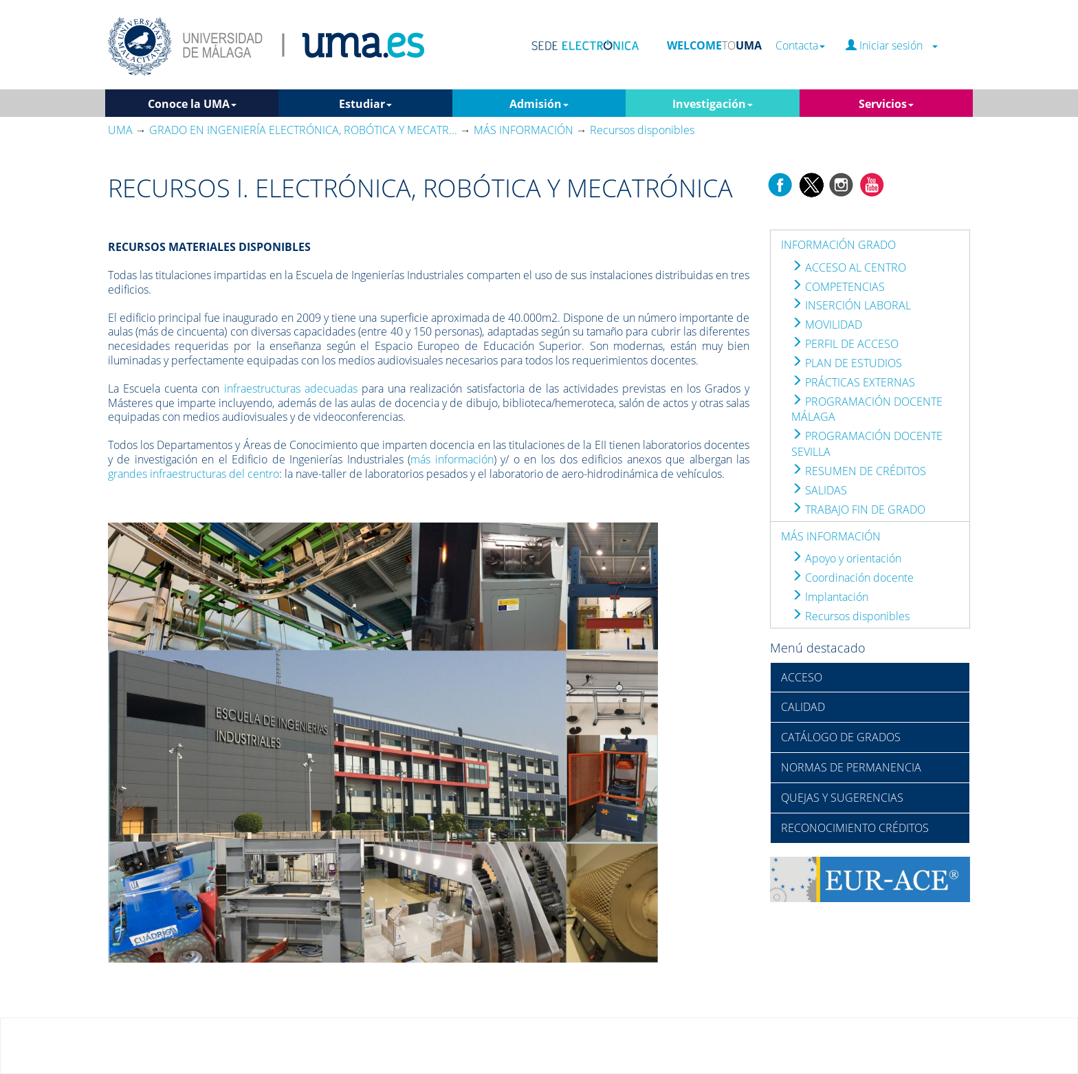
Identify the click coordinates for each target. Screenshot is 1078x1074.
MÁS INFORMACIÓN (831, 536)
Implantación (829, 596)
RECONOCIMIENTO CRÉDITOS (855, 827)
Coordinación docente (852, 577)
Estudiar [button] (365, 103)
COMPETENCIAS (838, 286)
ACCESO (801, 677)
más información (452, 459)
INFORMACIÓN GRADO (838, 244)
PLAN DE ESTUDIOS (846, 363)
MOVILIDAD (826, 324)
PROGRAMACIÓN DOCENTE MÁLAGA (867, 409)
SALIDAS (819, 490)
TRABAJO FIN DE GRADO (858, 509)
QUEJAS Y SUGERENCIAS (842, 797)
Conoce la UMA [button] (192, 103)
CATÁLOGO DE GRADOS (841, 737)
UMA (120, 130)
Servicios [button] (886, 103)
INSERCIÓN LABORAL (851, 305)
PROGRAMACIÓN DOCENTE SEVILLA (867, 443)
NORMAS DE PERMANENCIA (851, 767)
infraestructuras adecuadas (291, 388)
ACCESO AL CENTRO (848, 267)
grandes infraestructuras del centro (193, 473)
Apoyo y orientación (846, 558)
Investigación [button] (712, 103)
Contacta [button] (800, 46)
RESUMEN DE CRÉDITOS (858, 471)
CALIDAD (803, 706)
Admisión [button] (539, 103)
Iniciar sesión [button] (892, 46)
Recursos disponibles (850, 616)
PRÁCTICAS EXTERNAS (853, 382)
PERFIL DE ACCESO (845, 343)
